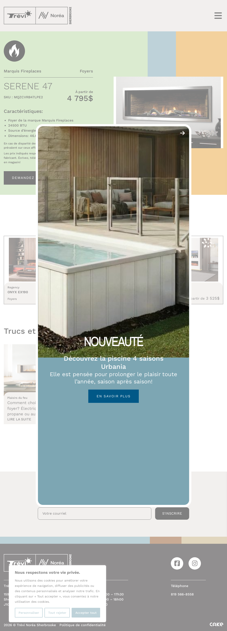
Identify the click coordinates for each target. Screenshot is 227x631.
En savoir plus (114, 396)
